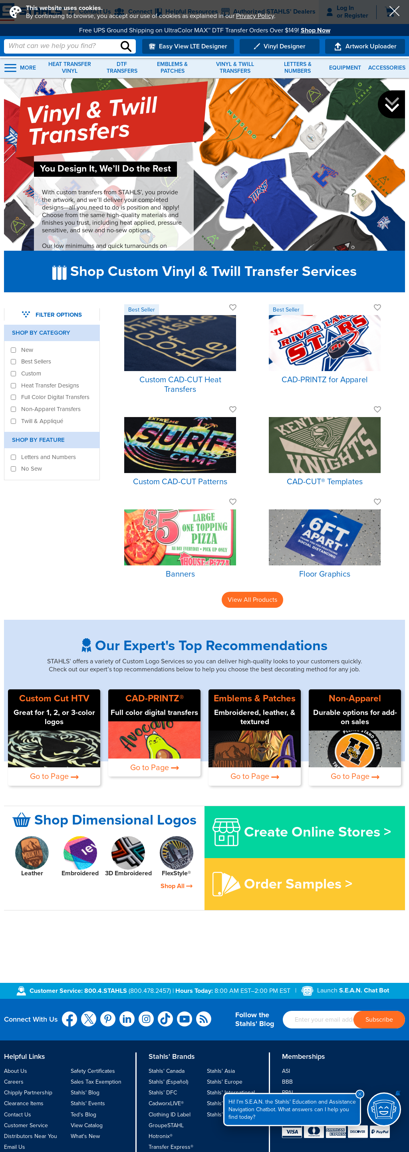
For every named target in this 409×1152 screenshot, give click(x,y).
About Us (15, 1071)
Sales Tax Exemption (96, 1081)
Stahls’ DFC (163, 1092)
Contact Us (17, 1114)
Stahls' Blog (85, 1092)
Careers (14, 1081)
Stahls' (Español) (168, 1081)
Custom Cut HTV (54, 698)
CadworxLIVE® (166, 1103)
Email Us (14, 1147)
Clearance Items (24, 1103)
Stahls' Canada (167, 1071)
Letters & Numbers (298, 67)
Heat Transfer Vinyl (69, 67)
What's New (85, 1136)
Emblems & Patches (172, 67)
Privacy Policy (255, 16)
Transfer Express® (171, 1147)
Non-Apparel (355, 698)
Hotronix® (161, 1136)
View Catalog (87, 1125)
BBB (287, 1081)
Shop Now (315, 30)
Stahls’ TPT (220, 1103)
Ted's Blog (83, 1114)
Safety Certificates (93, 1071)
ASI (286, 1071)
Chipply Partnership (28, 1092)
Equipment (345, 68)
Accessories (386, 68)
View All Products (252, 600)
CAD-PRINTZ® (154, 698)
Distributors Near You (30, 1136)
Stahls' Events (88, 1103)
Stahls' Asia (221, 1071)
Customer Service (26, 1125)
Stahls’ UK (219, 1114)
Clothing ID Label (170, 1114)
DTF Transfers (122, 67)
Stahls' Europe (224, 1081)
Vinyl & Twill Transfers (235, 67)
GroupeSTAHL (166, 1125)
